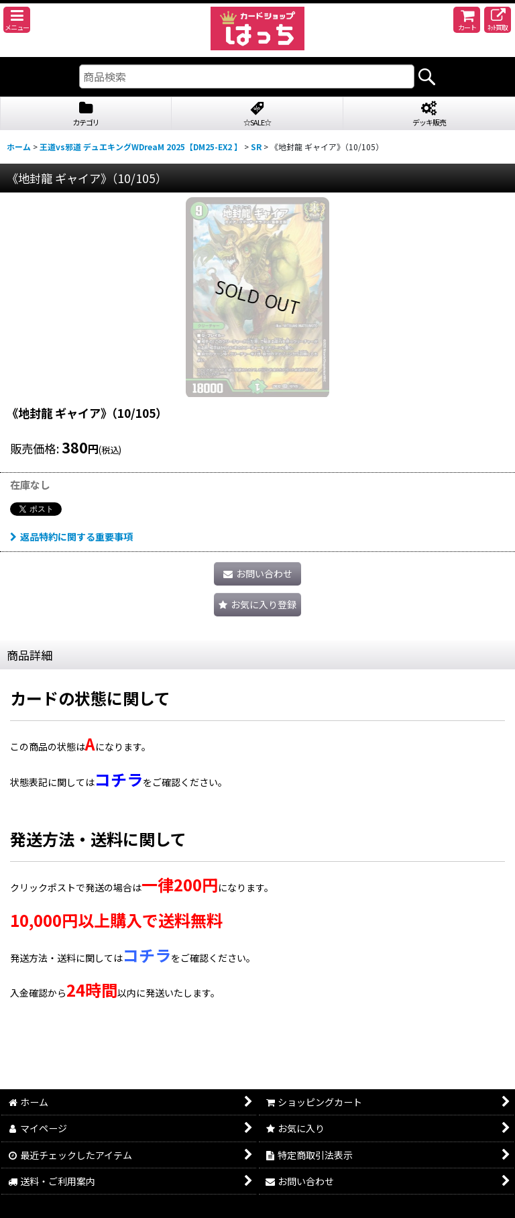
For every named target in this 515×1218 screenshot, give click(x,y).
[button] (16, 20)
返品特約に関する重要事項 (71, 536)
